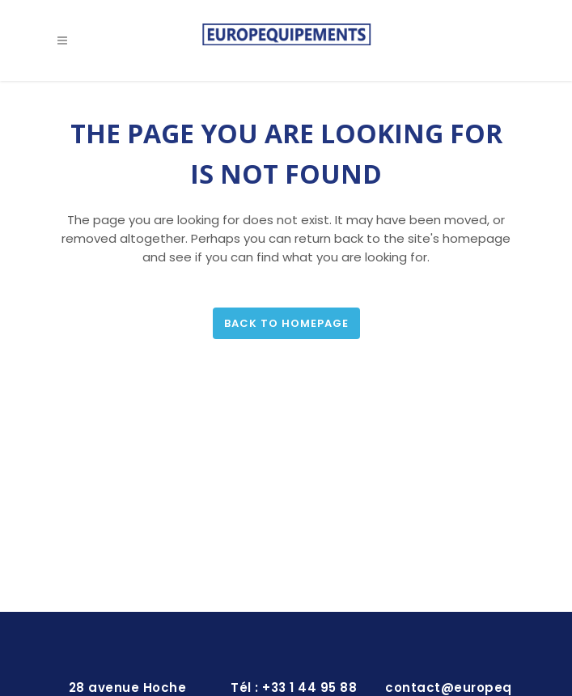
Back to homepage (286, 323)
